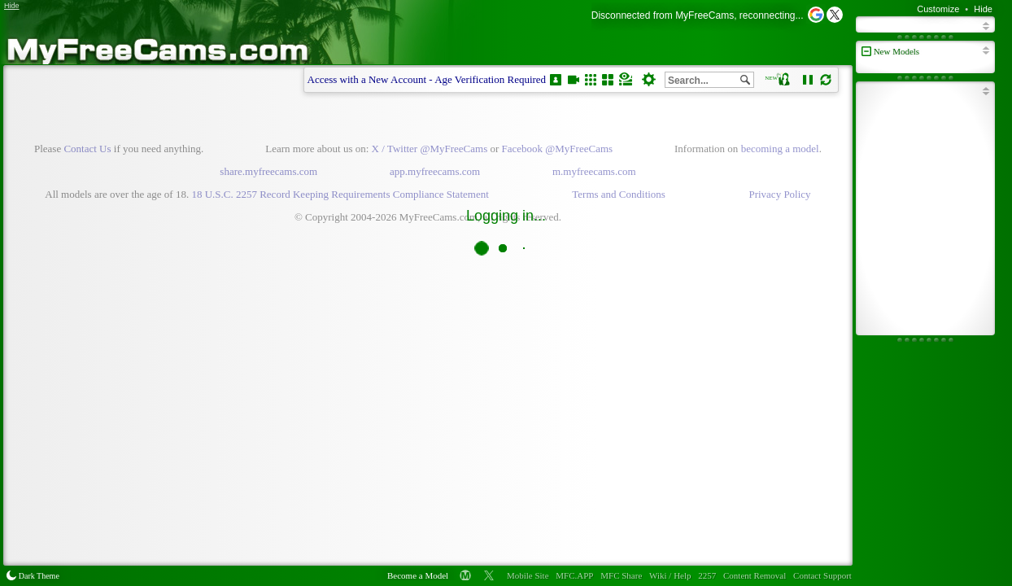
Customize (938, 9)
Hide (983, 9)
